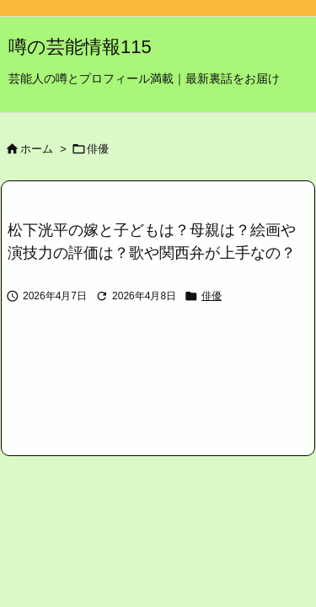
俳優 (98, 148)
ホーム (36, 148)
